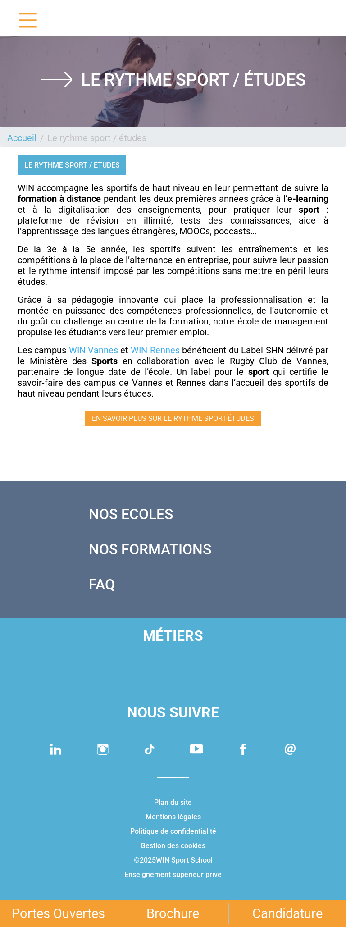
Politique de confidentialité (173, 831)
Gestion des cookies (173, 845)
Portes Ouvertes (58, 913)
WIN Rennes (155, 350)
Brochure (172, 913)
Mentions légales (173, 817)
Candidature (287, 913)
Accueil (21, 137)
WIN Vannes (93, 350)
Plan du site (173, 802)
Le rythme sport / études (72, 165)
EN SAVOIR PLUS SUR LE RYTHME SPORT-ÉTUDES (173, 418)
